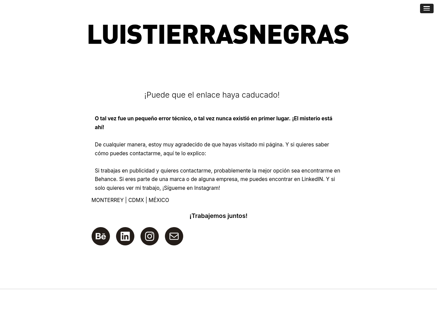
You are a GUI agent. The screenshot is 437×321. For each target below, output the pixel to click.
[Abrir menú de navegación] (427, 8)
